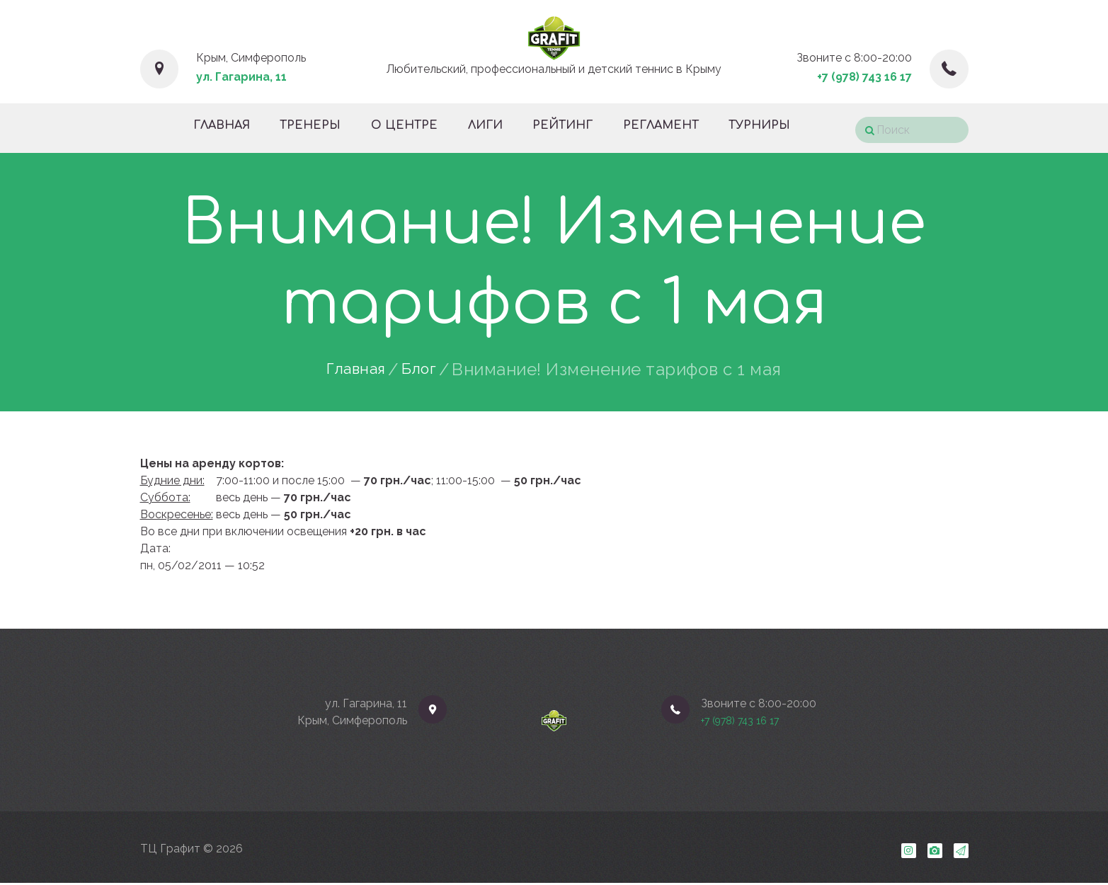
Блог (423, 369)
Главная (354, 369)
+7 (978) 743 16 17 (864, 77)
